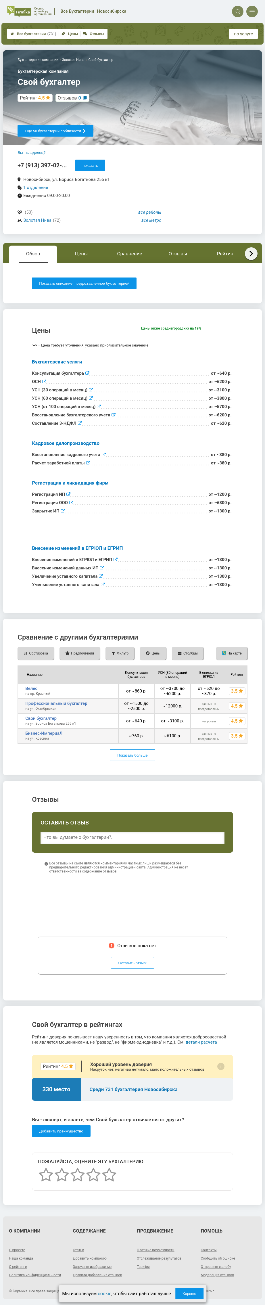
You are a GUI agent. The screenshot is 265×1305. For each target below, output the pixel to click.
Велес (31, 688)
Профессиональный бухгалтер (56, 703)
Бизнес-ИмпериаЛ (43, 733)
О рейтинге (18, 1267)
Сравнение (129, 254)
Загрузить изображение (92, 1267)
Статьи (78, 1250)
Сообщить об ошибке (218, 1258)
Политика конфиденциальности (35, 1275)
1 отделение (35, 187)
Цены (70, 34)
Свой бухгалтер (41, 718)
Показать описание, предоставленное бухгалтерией (84, 283)
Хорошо (189, 1293)
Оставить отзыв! (132, 963)
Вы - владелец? (31, 152)
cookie (104, 1293)
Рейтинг (226, 254)
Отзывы (93, 34)
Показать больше (132, 755)
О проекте (17, 1250)
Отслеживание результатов (159, 1258)
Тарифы (143, 1267)
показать (90, 165)
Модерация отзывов (217, 1275)
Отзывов (69, 98)
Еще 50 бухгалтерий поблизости (55, 131)
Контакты (208, 1250)
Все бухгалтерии (33, 34)
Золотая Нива (37, 220)
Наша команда (21, 1258)
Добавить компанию (90, 1258)
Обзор (33, 254)
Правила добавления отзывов (97, 1275)
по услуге (243, 34)
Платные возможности (155, 1250)
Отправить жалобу (216, 1267)
